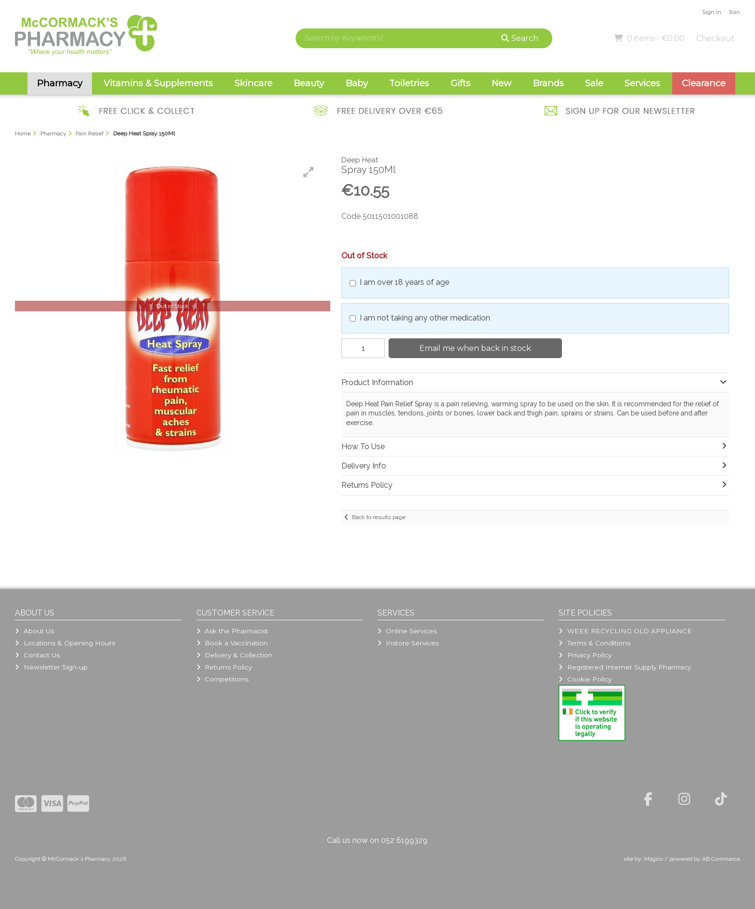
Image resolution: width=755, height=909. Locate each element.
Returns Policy (224, 667)
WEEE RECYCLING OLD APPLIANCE (625, 631)
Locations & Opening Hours (65, 643)
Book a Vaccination (232, 643)
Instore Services (408, 643)
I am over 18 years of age (404, 282)
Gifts (460, 83)
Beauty (309, 83)
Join (734, 11)
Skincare (253, 83)
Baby (357, 83)
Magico (653, 859)
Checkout (715, 38)
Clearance (704, 83)
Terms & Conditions (594, 643)
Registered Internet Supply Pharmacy (624, 667)
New (501, 83)
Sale (594, 83)
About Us (34, 631)
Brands (548, 83)
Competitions (222, 679)
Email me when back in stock (475, 348)
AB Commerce (721, 859)
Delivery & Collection (234, 655)
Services (642, 83)
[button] (308, 172)
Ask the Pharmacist (232, 631)
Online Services (407, 631)
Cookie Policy (585, 679)
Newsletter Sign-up (51, 667)
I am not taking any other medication (425, 317)
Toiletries (409, 83)
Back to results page (378, 517)
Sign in (711, 11)
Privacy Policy (585, 655)
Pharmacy (59, 83)
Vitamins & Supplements (158, 83)
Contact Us (37, 655)
